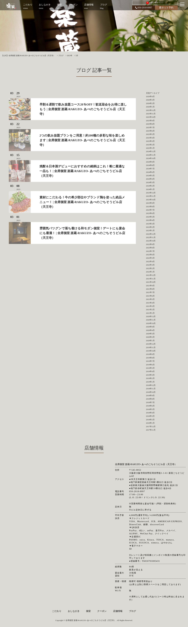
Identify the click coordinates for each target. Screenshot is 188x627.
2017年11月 (151, 430)
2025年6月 (150, 131)
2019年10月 (151, 351)
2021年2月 (150, 309)
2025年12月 (151, 110)
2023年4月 (150, 220)
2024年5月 (150, 175)
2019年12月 (151, 344)
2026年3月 (150, 100)
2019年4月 (150, 371)
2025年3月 (150, 141)
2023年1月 (150, 230)
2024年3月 (150, 182)
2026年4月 (150, 96)
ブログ (132, 611)
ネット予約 (166, 7)
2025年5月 (150, 134)
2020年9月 (150, 327)
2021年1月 (150, 313)
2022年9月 (150, 244)
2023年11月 (151, 196)
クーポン (102, 611)
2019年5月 (150, 368)
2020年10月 (151, 323)
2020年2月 (150, 337)
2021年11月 (151, 279)
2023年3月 (150, 224)
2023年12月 (151, 193)
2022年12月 (151, 234)
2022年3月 (150, 265)
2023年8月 (150, 206)
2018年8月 (150, 399)
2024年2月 (150, 186)
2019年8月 (150, 358)
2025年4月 (150, 138)
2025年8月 (150, 124)
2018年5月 (150, 409)
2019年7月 (150, 361)
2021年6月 (150, 296)
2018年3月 (150, 416)
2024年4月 (150, 179)
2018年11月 (151, 388)
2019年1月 (150, 382)
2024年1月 (150, 189)
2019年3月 (150, 375)
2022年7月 (150, 251)
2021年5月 (150, 299)
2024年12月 (151, 151)
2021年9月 (150, 285)
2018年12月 (151, 385)
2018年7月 (150, 402)
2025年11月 (151, 114)
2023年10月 (151, 200)
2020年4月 (150, 330)
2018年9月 (150, 395)
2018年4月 (150, 413)
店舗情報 (117, 611)
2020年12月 (151, 316)
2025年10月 (151, 117)
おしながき (74, 611)
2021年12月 (151, 275)
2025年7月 (150, 127)
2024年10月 (151, 158)
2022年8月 (150, 248)
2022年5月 (150, 258)
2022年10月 (151, 241)
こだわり (56, 611)
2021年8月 (150, 289)
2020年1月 (150, 340)
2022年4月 (150, 261)
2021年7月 (150, 292)
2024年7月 (150, 169)
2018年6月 (150, 406)
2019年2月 (150, 378)
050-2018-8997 (143, 7)
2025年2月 (150, 145)
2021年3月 (150, 306)
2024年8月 (150, 165)
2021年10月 (151, 282)
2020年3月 (150, 334)
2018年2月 (150, 419)
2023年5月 (150, 217)
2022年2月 (150, 268)
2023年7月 (150, 210)
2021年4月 (150, 303)
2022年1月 (150, 272)
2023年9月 (150, 203)
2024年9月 (150, 162)
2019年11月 (151, 347)
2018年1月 (150, 423)
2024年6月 (150, 172)
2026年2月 (150, 103)
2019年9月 (150, 354)
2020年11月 (151, 320)
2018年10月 (151, 392)
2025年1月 (150, 148)
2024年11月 (151, 155)
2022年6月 (150, 254)
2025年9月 (150, 120)
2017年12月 (151, 426)
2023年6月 (150, 213)
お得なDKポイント (155, 2)
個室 (88, 611)
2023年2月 (150, 227)
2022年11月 (151, 237)
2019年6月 (150, 365)
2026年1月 (150, 107)
